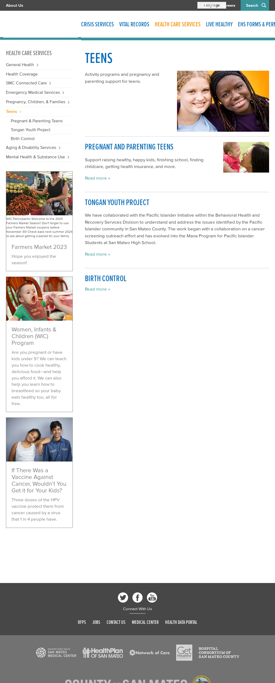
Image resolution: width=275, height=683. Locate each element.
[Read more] (39, 204)
